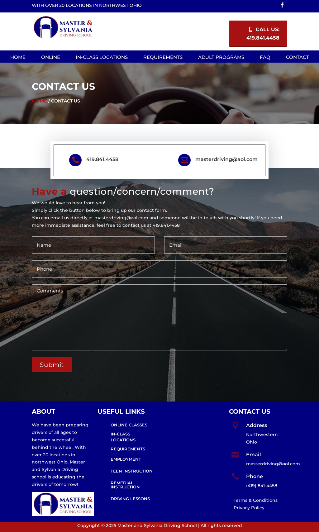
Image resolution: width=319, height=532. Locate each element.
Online (50, 57)
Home (18, 57)
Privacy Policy (249, 508)
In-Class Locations (102, 57)
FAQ (265, 57)
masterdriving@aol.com (226, 159)
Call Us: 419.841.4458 (262, 33)
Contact (297, 57)
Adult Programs (221, 57)
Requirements (163, 57)
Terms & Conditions (256, 500)
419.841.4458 (102, 159)
